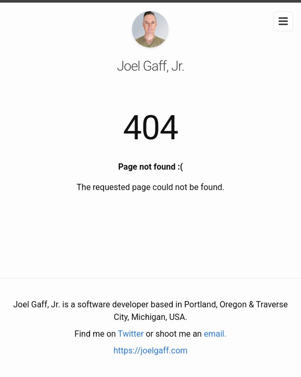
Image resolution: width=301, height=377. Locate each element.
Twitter (130, 334)
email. (215, 334)
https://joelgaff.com (151, 351)
